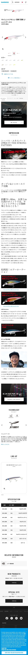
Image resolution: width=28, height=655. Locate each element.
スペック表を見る (15, 78)
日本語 (1, 611)
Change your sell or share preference (8, 649)
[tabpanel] (14, 477)
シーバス (16, 611)
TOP (14, 607)
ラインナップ (10, 98)
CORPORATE (17, 2)
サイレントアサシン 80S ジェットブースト (11, 289)
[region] (14, 641)
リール (3, 625)
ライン (16, 627)
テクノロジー (3, 98)
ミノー (21, 611)
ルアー (11, 611)
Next (25, 37)
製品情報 (6, 611)
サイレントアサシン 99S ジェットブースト (11, 306)
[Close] (26, 630)
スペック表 (16, 98)
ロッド (16, 625)
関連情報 (21, 98)
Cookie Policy (3, 648)
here (25, 633)
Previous (2, 37)
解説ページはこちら (5, 444)
